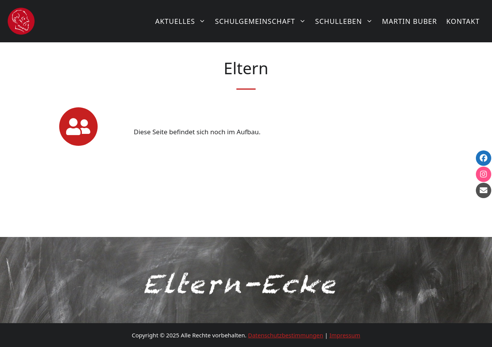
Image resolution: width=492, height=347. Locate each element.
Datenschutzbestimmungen (285, 335)
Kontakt (463, 21)
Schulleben (346, 21)
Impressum (344, 335)
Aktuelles (183, 21)
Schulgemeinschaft (263, 21)
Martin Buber (409, 21)
